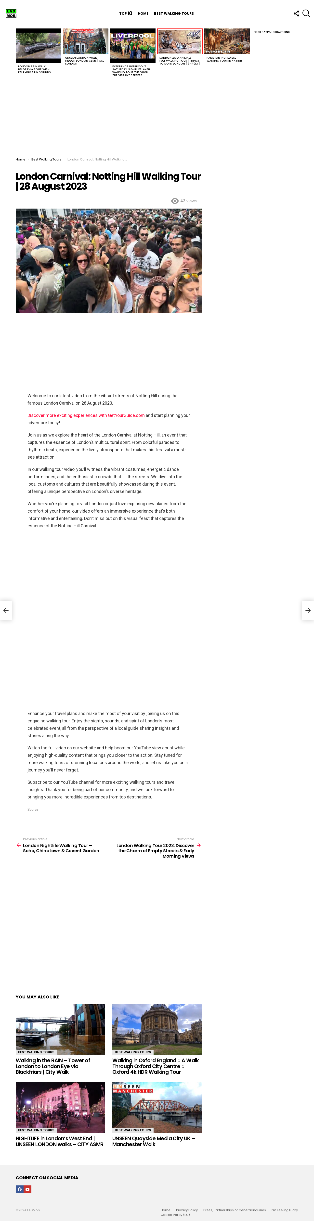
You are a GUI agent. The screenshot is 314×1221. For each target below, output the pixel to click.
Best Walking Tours (174, 13)
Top (125, 13)
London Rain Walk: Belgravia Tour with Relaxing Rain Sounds (34, 69)
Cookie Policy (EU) (175, 1215)
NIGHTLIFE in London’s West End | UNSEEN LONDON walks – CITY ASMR (60, 1141)
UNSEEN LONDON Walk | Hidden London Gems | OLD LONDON (85, 61)
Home (143, 13)
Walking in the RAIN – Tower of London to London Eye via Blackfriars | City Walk (53, 1066)
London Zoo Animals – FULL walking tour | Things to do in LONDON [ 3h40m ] (179, 61)
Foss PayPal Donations (272, 32)
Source (33, 809)
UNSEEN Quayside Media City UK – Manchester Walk (153, 1141)
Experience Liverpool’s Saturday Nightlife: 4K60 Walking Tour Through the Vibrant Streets (131, 70)
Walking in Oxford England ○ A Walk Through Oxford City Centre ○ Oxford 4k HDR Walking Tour (155, 1066)
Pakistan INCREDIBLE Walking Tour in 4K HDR (224, 59)
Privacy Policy (187, 1210)
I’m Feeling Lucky (285, 1210)
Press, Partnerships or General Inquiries (234, 1210)
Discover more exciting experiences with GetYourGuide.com (86, 415)
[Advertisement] (157, 118)
